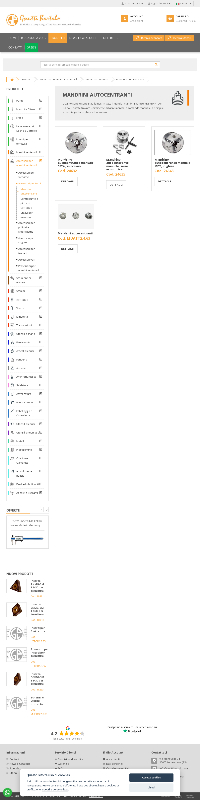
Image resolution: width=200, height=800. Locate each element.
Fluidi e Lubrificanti (27, 484)
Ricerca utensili (179, 38)
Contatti (14, 759)
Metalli (20, 441)
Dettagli (67, 181)
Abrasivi (21, 368)
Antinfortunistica (26, 376)
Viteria (20, 308)
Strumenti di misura (23, 280)
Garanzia (63, 763)
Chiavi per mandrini (27, 215)
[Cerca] (156, 65)
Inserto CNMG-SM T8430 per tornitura (37, 609)
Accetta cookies (151, 777)
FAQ (60, 768)
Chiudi (151, 787)
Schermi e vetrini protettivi (37, 701)
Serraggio (22, 299)
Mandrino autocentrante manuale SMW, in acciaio (76, 162)
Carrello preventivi (117, 768)
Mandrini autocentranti (75, 233)
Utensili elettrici (25, 424)
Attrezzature (24, 394)
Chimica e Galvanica (22, 460)
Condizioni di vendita (70, 759)
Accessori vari (26, 259)
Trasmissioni (24, 325)
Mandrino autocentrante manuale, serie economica (117, 164)
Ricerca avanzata (149, 38)
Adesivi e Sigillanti (27, 493)
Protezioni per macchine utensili (28, 268)
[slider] (72, 733)
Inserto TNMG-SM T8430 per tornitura (37, 586)
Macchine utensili (26, 152)
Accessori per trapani (26, 251)
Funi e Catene (24, 402)
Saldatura (22, 385)
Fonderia (21, 359)
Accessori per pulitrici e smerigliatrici (26, 227)
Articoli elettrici (25, 351)
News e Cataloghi (20, 763)
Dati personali (114, 763)
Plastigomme (24, 449)
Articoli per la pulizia (24, 473)
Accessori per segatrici (26, 240)
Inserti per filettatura (38, 629)
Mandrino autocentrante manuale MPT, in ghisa (172, 162)
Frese (19, 118)
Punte (20, 100)
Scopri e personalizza (55, 789)
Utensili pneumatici (27, 432)
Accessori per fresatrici (26, 175)
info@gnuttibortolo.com (174, 768)
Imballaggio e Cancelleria (24, 413)
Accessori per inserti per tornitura (40, 652)
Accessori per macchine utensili (26, 163)
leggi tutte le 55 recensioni (68, 738)
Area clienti (113, 759)
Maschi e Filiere (25, 109)
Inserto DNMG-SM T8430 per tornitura (37, 679)
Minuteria (22, 316)
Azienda (15, 768)
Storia (13, 773)
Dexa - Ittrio (96, 796)
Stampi (20, 291)
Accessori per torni (29, 183)
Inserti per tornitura (22, 141)
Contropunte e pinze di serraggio (29, 203)
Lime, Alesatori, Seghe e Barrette (26, 128)
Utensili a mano (25, 334)
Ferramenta (23, 342)
